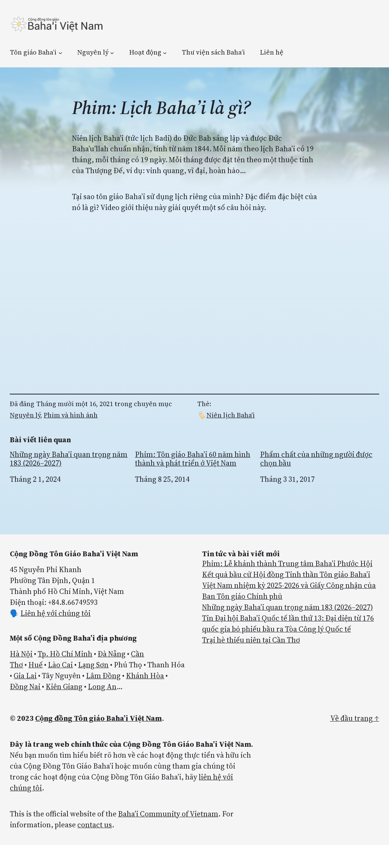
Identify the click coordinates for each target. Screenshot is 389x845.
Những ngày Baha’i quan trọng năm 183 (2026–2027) (68, 458)
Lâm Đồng (103, 676)
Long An (102, 686)
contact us (94, 825)
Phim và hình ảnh (71, 415)
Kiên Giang (64, 686)
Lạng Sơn (93, 665)
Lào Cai (60, 665)
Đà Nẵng (112, 654)
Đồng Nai (25, 686)
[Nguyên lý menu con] (112, 52)
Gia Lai (25, 676)
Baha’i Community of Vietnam (168, 814)
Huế (35, 665)
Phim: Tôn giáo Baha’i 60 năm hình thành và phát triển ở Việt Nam (192, 458)
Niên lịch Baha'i (231, 415)
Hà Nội (21, 654)
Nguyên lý (25, 415)
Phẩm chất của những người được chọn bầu (316, 458)
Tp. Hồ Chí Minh (65, 654)
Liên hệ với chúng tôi (55, 613)
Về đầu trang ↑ (354, 718)
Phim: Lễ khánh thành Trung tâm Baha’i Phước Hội (287, 563)
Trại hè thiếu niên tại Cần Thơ (251, 640)
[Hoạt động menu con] (165, 52)
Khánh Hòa (145, 676)
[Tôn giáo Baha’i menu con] (60, 52)
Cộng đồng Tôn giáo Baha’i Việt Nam (98, 718)
